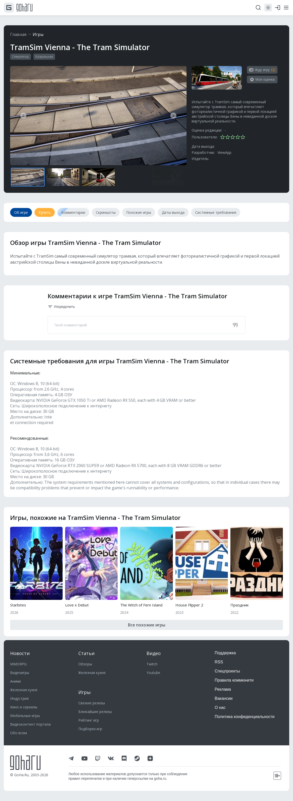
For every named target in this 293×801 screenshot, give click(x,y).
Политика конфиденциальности (244, 716)
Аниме (15, 681)
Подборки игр (90, 728)
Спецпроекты (227, 671)
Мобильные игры (25, 715)
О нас (220, 707)
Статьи (86, 653)
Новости (20, 653)
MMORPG (18, 664)
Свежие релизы (91, 703)
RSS (219, 662)
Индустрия (19, 698)
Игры (38, 34)
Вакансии (224, 698)
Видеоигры (19, 672)
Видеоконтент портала (30, 724)
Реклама (223, 689)
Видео (153, 653)
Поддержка (225, 653)
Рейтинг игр (88, 720)
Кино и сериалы (23, 707)
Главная (18, 34)
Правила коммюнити (234, 680)
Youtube (153, 672)
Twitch (151, 664)
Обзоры (85, 664)
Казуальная (44, 56)
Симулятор (20, 56)
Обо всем (18, 732)
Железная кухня (23, 689)
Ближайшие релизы (95, 711)
